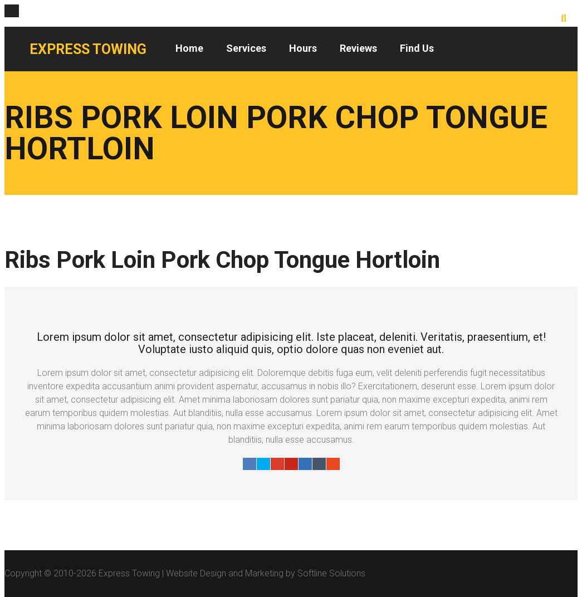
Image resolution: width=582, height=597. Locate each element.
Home (189, 48)
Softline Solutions (331, 573)
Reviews (358, 48)
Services (246, 48)
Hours (303, 48)
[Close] (11, 10)
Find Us (417, 48)
